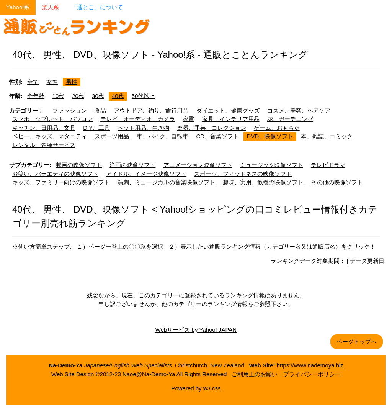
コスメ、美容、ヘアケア (298, 110)
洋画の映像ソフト (132, 165)
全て (33, 82)
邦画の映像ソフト (79, 165)
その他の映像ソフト (337, 182)
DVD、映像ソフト (270, 136)
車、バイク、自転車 (162, 136)
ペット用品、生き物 (143, 128)
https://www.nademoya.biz (310, 365)
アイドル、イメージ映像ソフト (146, 173)
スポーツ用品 (112, 136)
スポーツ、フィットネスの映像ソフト (243, 173)
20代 (78, 96)
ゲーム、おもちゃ (277, 128)
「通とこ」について (97, 7)
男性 (71, 82)
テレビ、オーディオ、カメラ (137, 119)
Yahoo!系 (17, 7)
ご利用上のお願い (255, 374)
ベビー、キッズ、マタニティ (49, 136)
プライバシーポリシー (312, 374)
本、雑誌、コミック (327, 136)
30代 (98, 96)
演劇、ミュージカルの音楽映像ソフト (166, 182)
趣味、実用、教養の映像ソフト (263, 182)
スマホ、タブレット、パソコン (52, 119)
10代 (58, 96)
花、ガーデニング (290, 119)
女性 (52, 82)
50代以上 (143, 96)
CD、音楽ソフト (217, 136)
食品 (100, 110)
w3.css (212, 388)
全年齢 (35, 96)
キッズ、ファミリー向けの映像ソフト (61, 182)
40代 (118, 96)
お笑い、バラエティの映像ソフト (55, 173)
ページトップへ (356, 341)
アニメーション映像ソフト (197, 165)
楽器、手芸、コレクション (211, 128)
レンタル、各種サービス (43, 145)
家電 (188, 119)
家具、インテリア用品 (231, 119)
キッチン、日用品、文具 (43, 128)
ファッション (69, 110)
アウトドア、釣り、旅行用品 (151, 110)
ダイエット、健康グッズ (228, 110)
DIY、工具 (96, 128)
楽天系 (50, 7)
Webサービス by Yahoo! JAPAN (196, 329)
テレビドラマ (328, 165)
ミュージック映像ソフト (271, 165)
